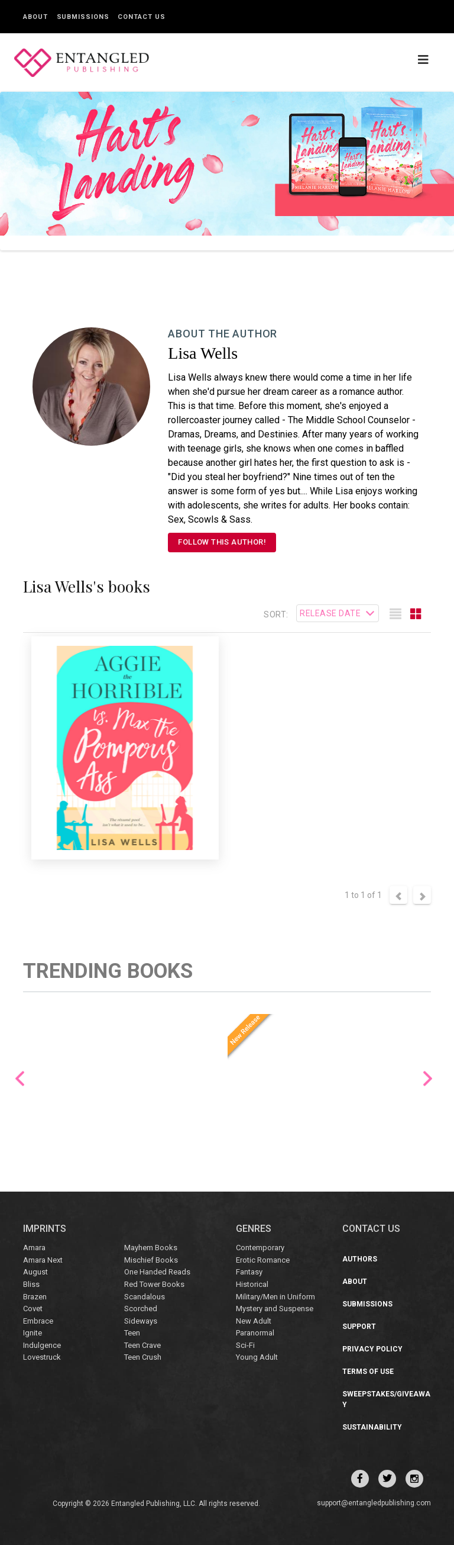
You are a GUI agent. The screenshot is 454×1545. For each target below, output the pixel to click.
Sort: (276, 614)
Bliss (31, 1284)
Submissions (83, 17)
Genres (253, 1228)
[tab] (395, 614)
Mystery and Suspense (274, 1308)
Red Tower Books (154, 1284)
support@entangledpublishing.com (374, 1503)
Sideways (140, 1321)
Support (359, 1326)
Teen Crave (142, 1345)
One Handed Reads (157, 1271)
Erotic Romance (263, 1260)
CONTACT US (371, 1228)
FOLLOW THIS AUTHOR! (222, 541)
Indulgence (42, 1345)
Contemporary (260, 1247)
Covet (33, 1308)
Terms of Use (368, 1371)
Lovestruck (42, 1357)
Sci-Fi (245, 1345)
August (35, 1271)
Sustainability (372, 1427)
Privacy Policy (372, 1349)
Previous (19, 1078)
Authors (359, 1259)
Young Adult (257, 1357)
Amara (34, 1247)
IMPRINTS (44, 1228)
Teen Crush (142, 1357)
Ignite (32, 1332)
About (35, 17)
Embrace (38, 1321)
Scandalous (144, 1296)
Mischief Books (151, 1260)
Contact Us (141, 17)
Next (427, 1078)
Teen (132, 1332)
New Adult (253, 1321)
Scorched (140, 1308)
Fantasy (249, 1271)
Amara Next (43, 1260)
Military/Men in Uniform (275, 1296)
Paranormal (255, 1332)
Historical (252, 1284)
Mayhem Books (150, 1247)
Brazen (35, 1296)
